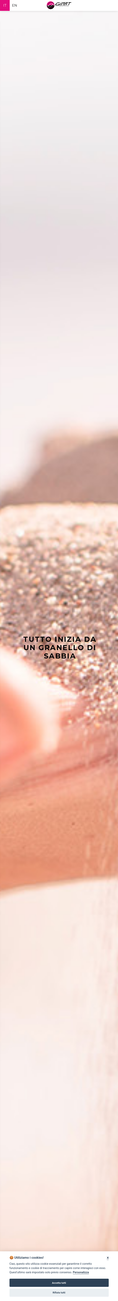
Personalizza (81, 1272)
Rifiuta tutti (59, 1292)
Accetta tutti (59, 1282)
